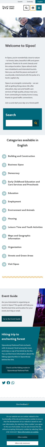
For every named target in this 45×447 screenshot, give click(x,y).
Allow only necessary (22, 443)
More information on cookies (28, 432)
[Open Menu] (39, 7)
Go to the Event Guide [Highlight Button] (12, 319)
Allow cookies (22, 437)
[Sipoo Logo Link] (8, 9)
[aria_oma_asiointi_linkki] (33, 7)
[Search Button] (26, 7)
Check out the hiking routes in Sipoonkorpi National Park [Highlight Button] (18, 369)
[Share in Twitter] (3, 383)
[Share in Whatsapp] (12, 383)
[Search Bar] (19, 123)
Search (11, 115)
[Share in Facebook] (8, 383)
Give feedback (22, 404)
